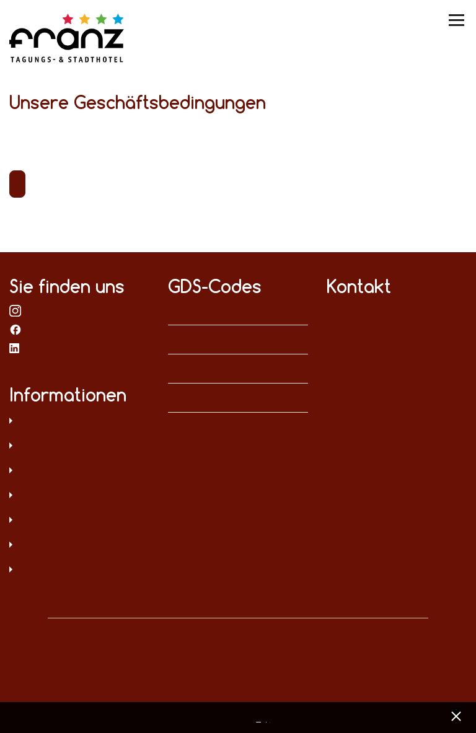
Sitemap (79, 496)
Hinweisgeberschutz (79, 545)
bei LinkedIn (15, 347)
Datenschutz (79, 422)
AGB (79, 471)
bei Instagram (15, 310)
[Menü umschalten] (457, 20)
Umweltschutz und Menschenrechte (79, 570)
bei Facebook (15, 329)
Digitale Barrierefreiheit (79, 521)
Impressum (79, 446)
